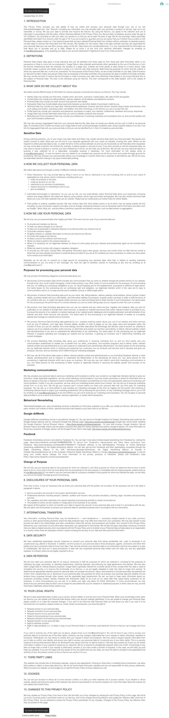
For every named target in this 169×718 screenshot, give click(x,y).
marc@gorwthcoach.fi (97, 633)
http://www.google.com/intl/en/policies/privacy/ (111, 429)
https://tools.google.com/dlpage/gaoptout (83, 424)
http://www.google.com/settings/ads (100, 422)
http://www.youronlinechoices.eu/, (122, 452)
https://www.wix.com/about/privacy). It (95, 46)
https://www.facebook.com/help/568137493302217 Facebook (60, 445)
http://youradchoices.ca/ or (42, 452)
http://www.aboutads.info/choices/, (81, 449)
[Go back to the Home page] (36, 10)
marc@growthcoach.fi (35, 51)
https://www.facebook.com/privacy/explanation (49, 457)
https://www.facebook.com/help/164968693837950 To (52, 442)
